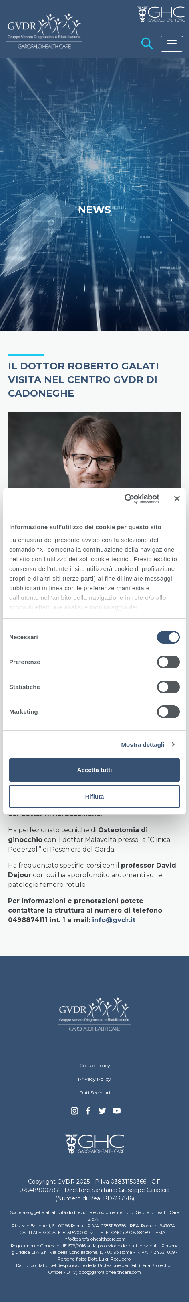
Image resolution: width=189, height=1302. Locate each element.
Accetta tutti (94, 769)
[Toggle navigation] (172, 44)
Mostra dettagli (142, 744)
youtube (117, 1112)
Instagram (74, 1113)
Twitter (103, 1114)
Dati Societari (94, 1093)
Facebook (88, 1113)
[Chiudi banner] (177, 498)
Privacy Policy (94, 1079)
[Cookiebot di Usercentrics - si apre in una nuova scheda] (124, 499)
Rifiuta (94, 796)
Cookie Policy (94, 1065)
